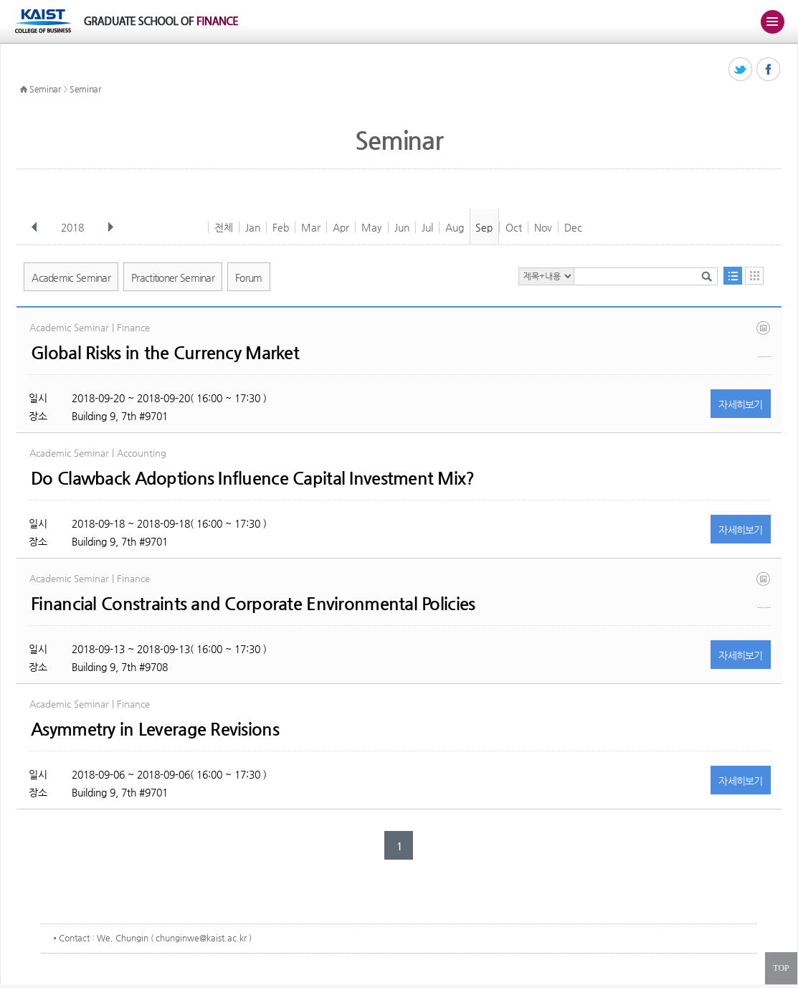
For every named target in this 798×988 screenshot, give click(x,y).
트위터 (741, 69)
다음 (110, 227)
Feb (280, 227)
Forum (248, 277)
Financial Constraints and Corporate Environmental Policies (253, 604)
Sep (484, 227)
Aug (454, 227)
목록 (732, 276)
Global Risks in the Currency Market (165, 353)
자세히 (740, 404)
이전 (34, 227)
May (371, 227)
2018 (74, 227)
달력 (754, 276)
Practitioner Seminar (172, 277)
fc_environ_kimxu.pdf (764, 589)
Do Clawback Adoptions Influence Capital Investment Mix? (252, 478)
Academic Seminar (71, 277)
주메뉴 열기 (772, 21)
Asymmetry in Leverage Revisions (155, 729)
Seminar (45, 89)
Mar (310, 227)
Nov (543, 227)
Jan (252, 227)
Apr (341, 227)
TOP (781, 968)
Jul (427, 227)
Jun (401, 227)
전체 (223, 227)
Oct (513, 227)
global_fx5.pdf (764, 338)
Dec (573, 227)
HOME (23, 89)
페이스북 (769, 69)
